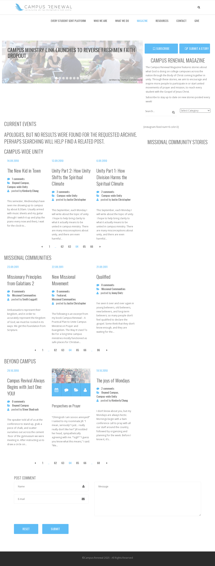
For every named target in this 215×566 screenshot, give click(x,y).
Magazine (142, 21)
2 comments (63, 192)
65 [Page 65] (84, 246)
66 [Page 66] (91, 246)
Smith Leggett (29, 299)
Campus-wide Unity (17, 187)
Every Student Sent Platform (68, 21)
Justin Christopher (76, 199)
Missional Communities (24, 295)
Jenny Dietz (117, 293)
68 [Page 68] (98, 463)
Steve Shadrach (30, 409)
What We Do (122, 21)
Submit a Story (197, 48)
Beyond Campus (20, 183)
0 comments (18, 291)
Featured (61, 295)
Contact (181, 21)
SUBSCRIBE (161, 48)
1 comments (18, 179)
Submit (55, 529)
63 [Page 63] (69, 246)
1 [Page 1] (49, 246)
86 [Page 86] (98, 350)
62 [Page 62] (62, 246)
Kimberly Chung (30, 191)
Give (196, 21)
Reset (26, 529)
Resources (162, 21)
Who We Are (100, 21)
